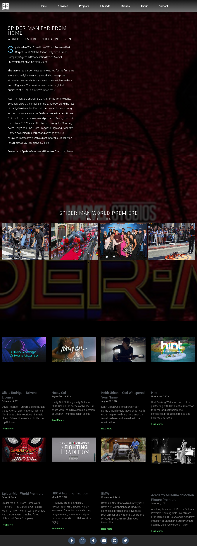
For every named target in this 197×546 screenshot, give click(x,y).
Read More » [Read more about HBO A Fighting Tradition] (58, 528)
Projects (84, 6)
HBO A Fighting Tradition (70, 493)
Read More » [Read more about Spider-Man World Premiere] (8, 525)
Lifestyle (105, 6)
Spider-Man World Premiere (22, 494)
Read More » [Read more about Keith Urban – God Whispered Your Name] (107, 428)
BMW (105, 494)
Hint (154, 393)
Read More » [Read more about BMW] (107, 529)
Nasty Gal (59, 393)
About (144, 6)
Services (63, 6)
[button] (5, 241)
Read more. (49, 90)
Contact (163, 6)
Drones (125, 6)
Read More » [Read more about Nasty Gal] (58, 420)
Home (43, 6)
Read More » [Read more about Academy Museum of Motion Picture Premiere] (157, 531)
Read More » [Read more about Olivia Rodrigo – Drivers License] (8, 428)
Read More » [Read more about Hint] (157, 424)
